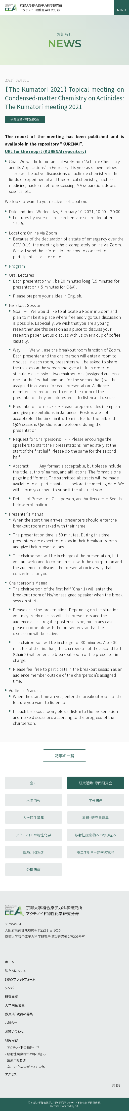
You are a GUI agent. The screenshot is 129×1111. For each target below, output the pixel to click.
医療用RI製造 (33, 852)
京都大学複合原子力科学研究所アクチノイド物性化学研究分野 (41, 7)
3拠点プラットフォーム (20, 979)
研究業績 (11, 996)
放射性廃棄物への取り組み (95, 834)
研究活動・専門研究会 (95, 782)
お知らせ (11, 1022)
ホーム (9, 962)
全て (33, 782)
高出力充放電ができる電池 (26, 1066)
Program (17, 266)
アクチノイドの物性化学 (33, 834)
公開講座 (33, 869)
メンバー (11, 988)
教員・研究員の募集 (19, 1014)
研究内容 (11, 1040)
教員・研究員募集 (95, 817)
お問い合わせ (14, 1031)
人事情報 (33, 800)
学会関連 (95, 800)
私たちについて (15, 970)
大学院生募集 (33, 817)
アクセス (11, 1074)
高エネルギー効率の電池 (95, 852)
